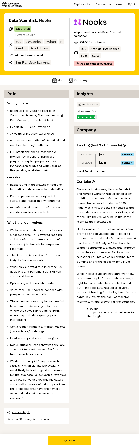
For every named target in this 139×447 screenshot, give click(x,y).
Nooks (45, 20)
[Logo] (12, 4)
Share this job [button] (18, 412)
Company (77, 80)
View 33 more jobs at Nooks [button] (28, 419)
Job (57, 80)
